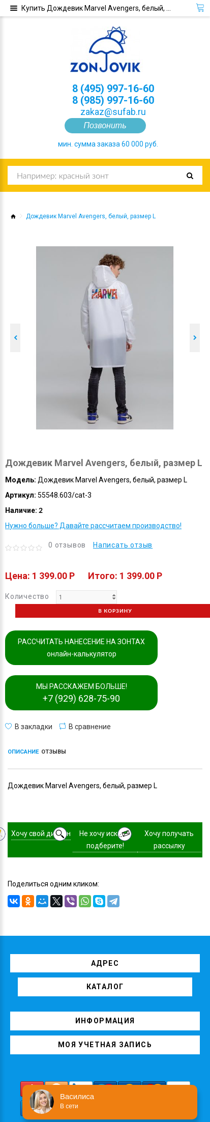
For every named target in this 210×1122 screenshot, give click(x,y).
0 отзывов (67, 545)
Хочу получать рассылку (169, 839)
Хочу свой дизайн (41, 833)
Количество (27, 596)
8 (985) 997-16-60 (113, 100)
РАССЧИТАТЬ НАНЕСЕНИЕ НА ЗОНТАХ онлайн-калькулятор (81, 648)
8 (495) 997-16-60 (113, 88)
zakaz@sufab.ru (113, 111)
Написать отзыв (123, 545)
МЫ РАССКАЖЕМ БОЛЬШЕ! (81, 693)
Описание (23, 752)
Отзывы (53, 752)
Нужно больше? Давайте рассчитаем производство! (93, 526)
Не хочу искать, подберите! (105, 839)
